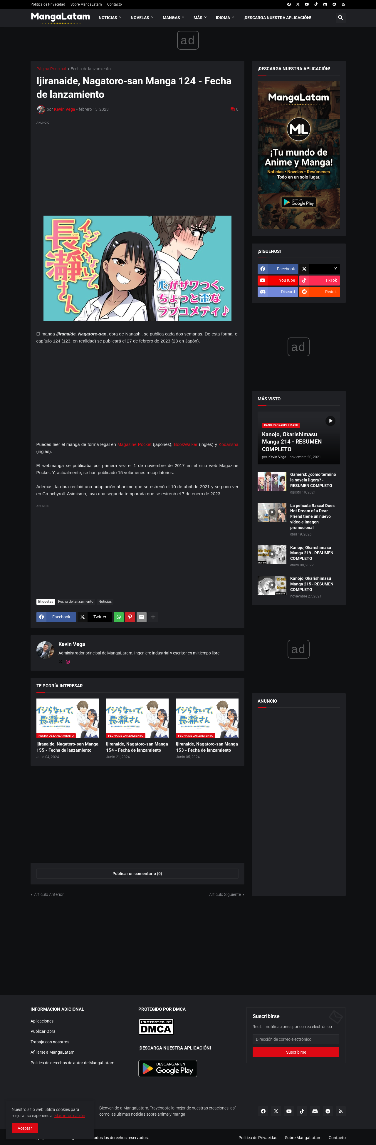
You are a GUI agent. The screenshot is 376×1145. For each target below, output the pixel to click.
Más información (69, 1115)
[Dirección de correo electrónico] (296, 1039)
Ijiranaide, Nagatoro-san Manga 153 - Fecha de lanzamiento (207, 747)
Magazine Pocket (135, 444)
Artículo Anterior (49, 894)
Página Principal (51, 69)
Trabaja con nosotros (50, 1042)
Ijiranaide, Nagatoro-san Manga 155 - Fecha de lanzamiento (67, 747)
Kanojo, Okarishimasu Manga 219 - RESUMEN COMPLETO (311, 553)
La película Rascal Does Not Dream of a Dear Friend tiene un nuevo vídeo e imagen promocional (312, 516)
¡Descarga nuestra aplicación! (277, 17)
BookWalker (185, 444)
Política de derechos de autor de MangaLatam (72, 1062)
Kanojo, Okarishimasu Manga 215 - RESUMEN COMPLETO (311, 584)
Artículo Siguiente (225, 894)
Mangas (171, 17)
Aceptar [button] (25, 1128)
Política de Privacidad (48, 4)
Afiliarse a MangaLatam (52, 1052)
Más (198, 17)
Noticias (108, 17)
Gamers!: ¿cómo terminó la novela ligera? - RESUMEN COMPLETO (313, 480)
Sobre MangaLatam (86, 4)
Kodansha (229, 444)
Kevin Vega (71, 644)
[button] (341, 18)
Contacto (114, 4)
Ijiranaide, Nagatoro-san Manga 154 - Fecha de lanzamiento (137, 747)
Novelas (140, 17)
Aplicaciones (42, 1021)
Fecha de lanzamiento (91, 69)
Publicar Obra (43, 1031)
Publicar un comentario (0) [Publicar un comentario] (137, 873)
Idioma (223, 17)
